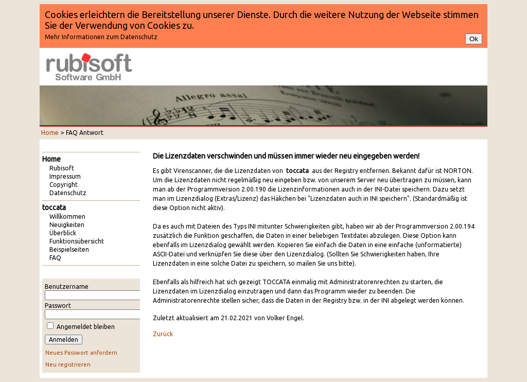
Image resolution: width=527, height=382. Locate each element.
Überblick (62, 233)
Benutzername (67, 286)
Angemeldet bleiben (86, 326)
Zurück (163, 334)
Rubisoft (61, 168)
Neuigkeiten (66, 224)
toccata (54, 207)
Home (50, 132)
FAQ (55, 257)
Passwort (58, 305)
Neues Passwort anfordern (81, 353)
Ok (473, 39)
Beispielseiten (69, 249)
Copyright (63, 184)
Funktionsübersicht (76, 241)
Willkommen (67, 216)
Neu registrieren (68, 364)
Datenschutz (67, 192)
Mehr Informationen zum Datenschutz (101, 36)
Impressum (65, 176)
